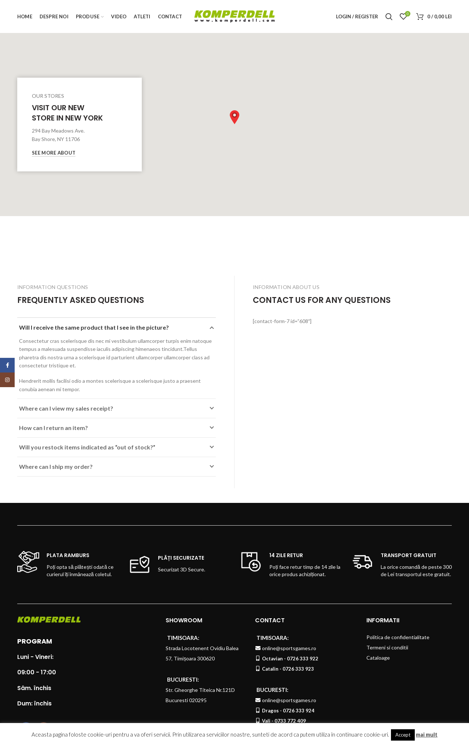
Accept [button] (402, 735)
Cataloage (378, 658)
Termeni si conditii (387, 647)
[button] (234, 117)
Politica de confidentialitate (397, 637)
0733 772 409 (290, 721)
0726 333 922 (302, 658)
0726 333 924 (298, 711)
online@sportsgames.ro (289, 648)
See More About (53, 153)
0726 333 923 (298, 669)
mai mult (426, 734)
